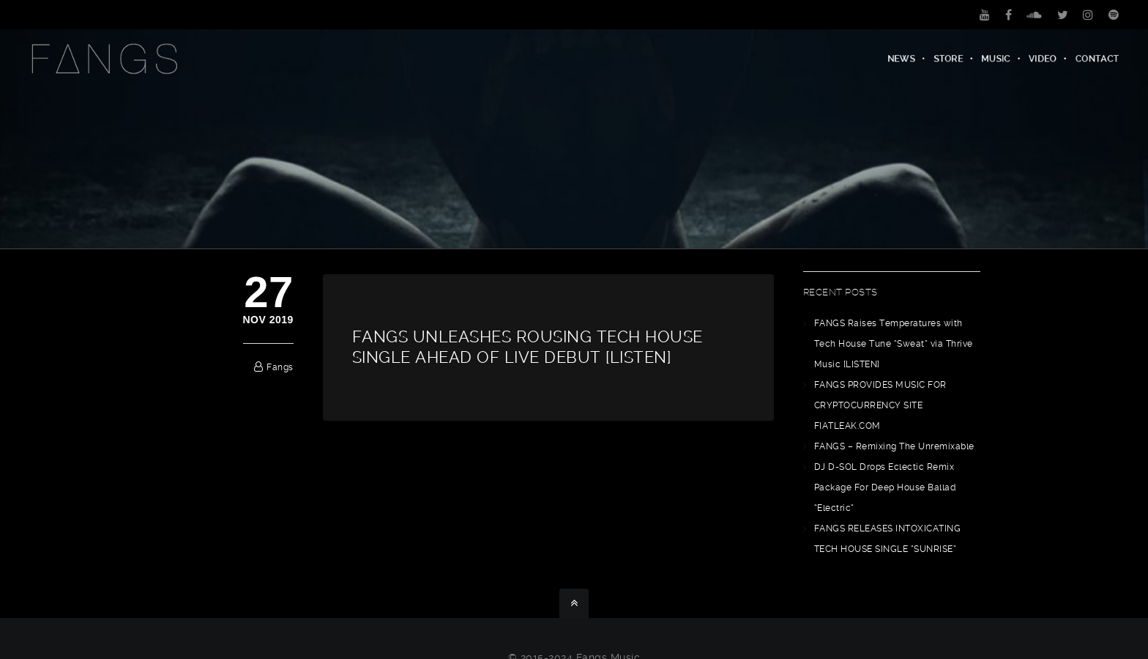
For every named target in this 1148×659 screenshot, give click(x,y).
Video (1043, 59)
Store (948, 59)
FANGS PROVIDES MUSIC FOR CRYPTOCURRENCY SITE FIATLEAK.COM (880, 405)
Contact (1097, 59)
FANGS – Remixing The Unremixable (894, 446)
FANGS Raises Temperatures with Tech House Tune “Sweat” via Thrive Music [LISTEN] (893, 343)
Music (996, 59)
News (901, 59)
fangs (280, 367)
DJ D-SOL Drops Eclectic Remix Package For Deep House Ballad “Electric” (885, 487)
